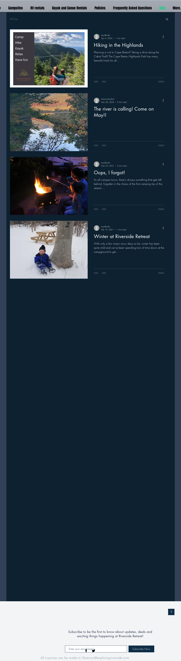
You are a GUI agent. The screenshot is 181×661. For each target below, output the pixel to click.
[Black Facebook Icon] (86, 651)
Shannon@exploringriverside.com (105, 658)
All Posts (14, 19)
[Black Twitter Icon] (93, 651)
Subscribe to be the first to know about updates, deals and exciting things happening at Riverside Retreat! (110, 634)
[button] (167, 19)
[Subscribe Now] (141, 648)
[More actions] (164, 37)
